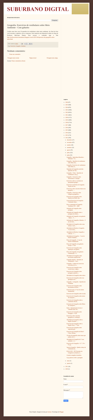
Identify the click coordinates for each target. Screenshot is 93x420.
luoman (50, 412)
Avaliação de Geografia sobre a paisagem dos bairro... (74, 213)
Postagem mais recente (13, 58)
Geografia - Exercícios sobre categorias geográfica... (74, 193)
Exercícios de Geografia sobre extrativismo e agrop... (74, 268)
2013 (66, 135)
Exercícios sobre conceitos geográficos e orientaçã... (73, 316)
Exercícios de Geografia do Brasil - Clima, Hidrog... (75, 332)
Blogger (61, 412)
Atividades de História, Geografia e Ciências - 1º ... (75, 232)
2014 (66, 132)
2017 (66, 125)
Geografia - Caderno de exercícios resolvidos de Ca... (75, 264)
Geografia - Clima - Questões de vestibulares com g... (75, 173)
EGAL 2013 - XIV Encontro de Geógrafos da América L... (74, 352)
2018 (66, 122)
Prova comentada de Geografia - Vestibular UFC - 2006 (75, 205)
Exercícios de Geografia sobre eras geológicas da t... (75, 278)
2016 (66, 127)
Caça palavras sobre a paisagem (75, 357)
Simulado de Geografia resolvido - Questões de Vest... (75, 169)
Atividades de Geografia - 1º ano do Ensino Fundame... (76, 236)
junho (68, 155)
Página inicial (33, 58)
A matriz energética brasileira (74, 355)
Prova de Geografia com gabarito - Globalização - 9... (75, 252)
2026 (66, 102)
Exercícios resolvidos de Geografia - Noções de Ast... (76, 185)
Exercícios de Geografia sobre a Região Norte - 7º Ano (75, 324)
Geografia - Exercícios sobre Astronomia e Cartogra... (74, 177)
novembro (69, 142)
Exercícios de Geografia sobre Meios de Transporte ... (76, 304)
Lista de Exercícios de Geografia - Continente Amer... (75, 201)
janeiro (69, 363)
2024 (66, 107)
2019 (66, 120)
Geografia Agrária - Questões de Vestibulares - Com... (75, 260)
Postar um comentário (14, 54)
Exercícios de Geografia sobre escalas (76, 293)
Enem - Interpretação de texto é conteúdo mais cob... (74, 308)
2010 (66, 369)
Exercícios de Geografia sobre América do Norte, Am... (74, 197)
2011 (66, 366)
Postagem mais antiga (52, 58)
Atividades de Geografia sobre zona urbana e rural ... (76, 225)
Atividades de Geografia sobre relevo (76, 275)
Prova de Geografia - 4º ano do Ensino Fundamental (74, 240)
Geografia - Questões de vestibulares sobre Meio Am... (76, 162)
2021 (66, 115)
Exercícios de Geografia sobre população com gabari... (74, 248)
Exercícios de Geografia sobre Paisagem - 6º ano (74, 312)
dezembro (69, 140)
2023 (66, 110)
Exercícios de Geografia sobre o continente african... (75, 300)
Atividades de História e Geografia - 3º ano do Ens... (76, 228)
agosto (68, 150)
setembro (69, 147)
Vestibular (23, 46)
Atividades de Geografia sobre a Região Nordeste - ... (75, 320)
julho (68, 152)
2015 (66, 130)
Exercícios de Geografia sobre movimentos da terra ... (74, 286)
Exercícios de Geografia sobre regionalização (74, 328)
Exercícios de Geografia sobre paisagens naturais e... (74, 272)
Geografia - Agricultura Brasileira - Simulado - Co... (75, 158)
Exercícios (13, 46)
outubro (69, 145)
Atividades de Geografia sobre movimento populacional (74, 256)
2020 (66, 117)
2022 (66, 112)
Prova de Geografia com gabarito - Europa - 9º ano (75, 244)
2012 (66, 137)
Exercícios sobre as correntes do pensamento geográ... (75, 181)
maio (68, 360)
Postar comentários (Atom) (18, 61)
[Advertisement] (74, 44)
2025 (66, 104)
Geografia (18, 46)
